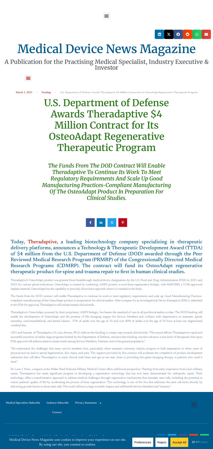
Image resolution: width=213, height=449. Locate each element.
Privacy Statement (88, 403)
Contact (57, 412)
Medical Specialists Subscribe (23, 403)
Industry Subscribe (58, 403)
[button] (106, 15)
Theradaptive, (43, 242)
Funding (46, 92)
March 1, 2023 (24, 92)
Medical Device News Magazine (106, 49)
